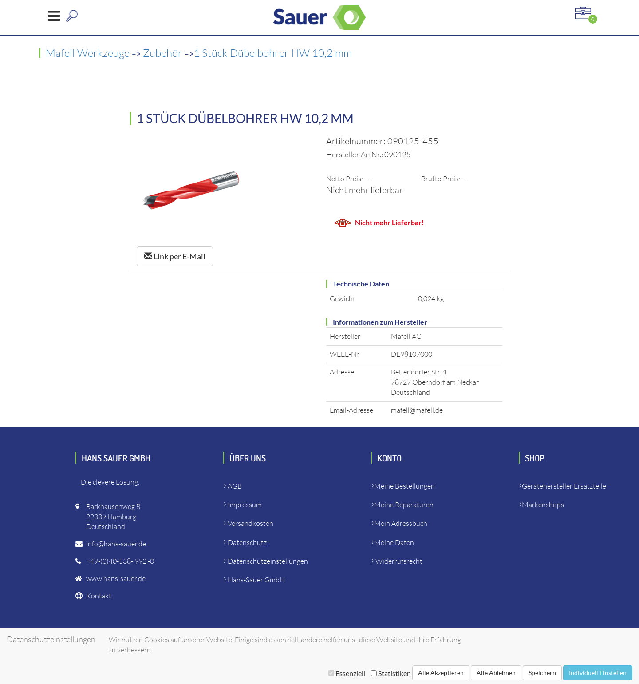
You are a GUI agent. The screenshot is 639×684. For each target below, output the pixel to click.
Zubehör (164, 53)
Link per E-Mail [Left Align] (174, 256)
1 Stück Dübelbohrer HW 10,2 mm (272, 53)
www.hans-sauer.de (116, 578)
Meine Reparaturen (404, 504)
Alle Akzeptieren (441, 672)
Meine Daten (394, 542)
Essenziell (346, 673)
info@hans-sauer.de (116, 543)
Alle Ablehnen (496, 672)
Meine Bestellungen (404, 485)
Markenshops (543, 504)
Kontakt (98, 595)
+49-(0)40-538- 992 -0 (120, 561)
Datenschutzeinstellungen (268, 561)
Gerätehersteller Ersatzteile (564, 485)
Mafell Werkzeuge (89, 53)
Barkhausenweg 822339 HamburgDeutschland (113, 516)
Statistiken (391, 673)
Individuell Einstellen (598, 672)
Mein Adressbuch (400, 523)
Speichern (542, 672)
